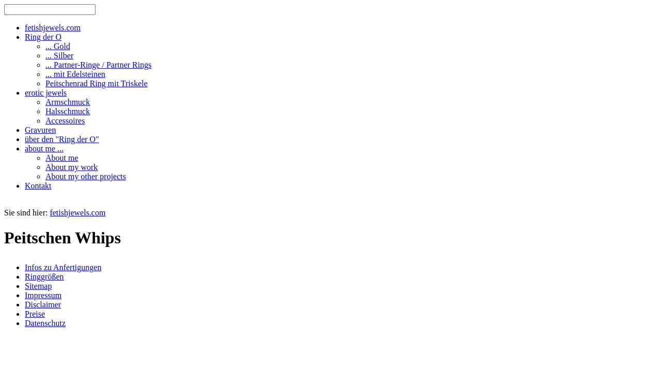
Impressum (43, 295)
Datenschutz (45, 323)
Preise (35, 313)
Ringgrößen (44, 276)
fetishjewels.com (77, 212)
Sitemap (38, 286)
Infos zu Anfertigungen (63, 267)
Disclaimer (43, 304)
